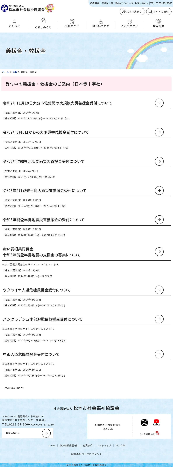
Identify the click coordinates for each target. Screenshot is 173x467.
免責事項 (87, 445)
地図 (41, 420)
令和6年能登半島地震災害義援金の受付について (44, 219)
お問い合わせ (142, 3)
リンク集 (120, 445)
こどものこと (130, 23)
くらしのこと (43, 23)
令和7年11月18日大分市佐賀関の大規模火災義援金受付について (57, 103)
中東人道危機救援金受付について (31, 354)
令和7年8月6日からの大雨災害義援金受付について (46, 132)
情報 (15, 72)
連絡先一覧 (107, 3)
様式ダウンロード (124, 3)
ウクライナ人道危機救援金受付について (37, 290)
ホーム (5, 72)
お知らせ (14, 23)
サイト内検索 (160, 11)
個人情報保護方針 (69, 445)
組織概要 (94, 3)
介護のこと (72, 23)
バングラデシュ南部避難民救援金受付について (42, 319)
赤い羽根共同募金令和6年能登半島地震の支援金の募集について (42, 252)
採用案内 (159, 23)
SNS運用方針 (148, 434)
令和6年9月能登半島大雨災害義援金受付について (45, 190)
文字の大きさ (134, 11)
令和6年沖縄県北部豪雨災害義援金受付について (44, 161)
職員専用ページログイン (85, 454)
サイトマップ (104, 445)
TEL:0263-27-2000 (161, 3)
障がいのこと (101, 23)
